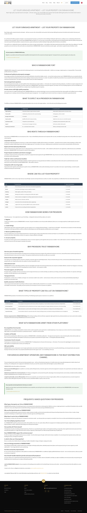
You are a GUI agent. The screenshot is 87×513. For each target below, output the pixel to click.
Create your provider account (13, 57)
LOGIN (66, 2)
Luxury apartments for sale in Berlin (70, 495)
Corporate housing (67, 490)
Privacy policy (67, 510)
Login (25, 492)
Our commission (73, 510)
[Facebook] (45, 491)
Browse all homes (7, 488)
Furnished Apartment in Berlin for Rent (71, 501)
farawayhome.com (10, 510)
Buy (47, 2)
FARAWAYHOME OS (67, 503)
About (58, 2)
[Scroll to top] (43, 481)
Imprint (62, 510)
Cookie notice (80, 510)
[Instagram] (48, 491)
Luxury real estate (67, 497)
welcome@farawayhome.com (13, 391)
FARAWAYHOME (43, 473)
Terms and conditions (28, 490)
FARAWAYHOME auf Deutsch (29, 494)
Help (54, 2)
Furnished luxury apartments (69, 493)
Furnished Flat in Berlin (68, 488)
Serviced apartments (68, 492)
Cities (50, 2)
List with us (75, 2)
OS (61, 2)
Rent (43, 2)
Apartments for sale (67, 499)
